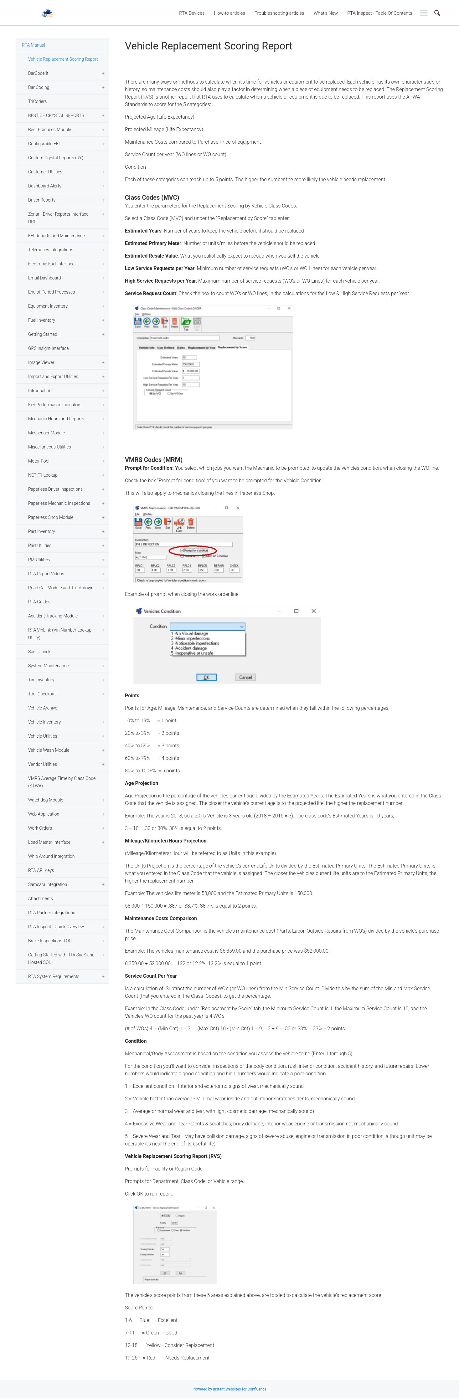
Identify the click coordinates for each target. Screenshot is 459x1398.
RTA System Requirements (53, 976)
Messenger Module (46, 432)
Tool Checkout (42, 693)
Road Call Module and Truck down (61, 587)
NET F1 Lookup (43, 475)
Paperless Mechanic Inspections (59, 503)
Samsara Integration (47, 884)
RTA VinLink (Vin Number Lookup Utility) (59, 633)
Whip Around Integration (51, 856)
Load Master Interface (49, 842)
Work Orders (40, 828)
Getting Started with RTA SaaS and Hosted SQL (61, 958)
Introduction (39, 390)
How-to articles (229, 13)
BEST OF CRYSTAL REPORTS (56, 115)
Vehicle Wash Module (48, 750)
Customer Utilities (45, 171)
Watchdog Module (45, 799)
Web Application (43, 814)
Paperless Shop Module (51, 517)
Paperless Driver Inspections (55, 489)
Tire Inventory (41, 679)
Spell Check (39, 651)
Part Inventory (41, 531)
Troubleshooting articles (279, 13)
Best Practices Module (49, 129)
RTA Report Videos (46, 573)
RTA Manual (33, 45)
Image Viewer (41, 362)
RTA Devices (192, 13)
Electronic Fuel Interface (51, 263)
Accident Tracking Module (53, 615)
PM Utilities (39, 559)
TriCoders (37, 101)
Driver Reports (41, 199)
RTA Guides (39, 601)
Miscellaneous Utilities (49, 446)
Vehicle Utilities (42, 736)
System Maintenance (48, 665)
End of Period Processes (51, 291)
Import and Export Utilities (53, 376)
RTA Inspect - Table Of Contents (379, 13)
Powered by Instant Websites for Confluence (229, 1389)
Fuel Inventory (41, 320)
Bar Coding (38, 87)
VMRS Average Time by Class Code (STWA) (61, 782)
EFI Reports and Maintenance (56, 235)
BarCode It (38, 73)
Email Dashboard (44, 277)
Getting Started (42, 334)
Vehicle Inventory (44, 722)
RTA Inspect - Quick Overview (56, 926)
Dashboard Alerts (44, 185)
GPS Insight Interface (48, 348)
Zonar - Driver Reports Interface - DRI (59, 218)
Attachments (40, 898)
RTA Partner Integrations (51, 912)
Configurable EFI (44, 143)
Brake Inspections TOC (50, 940)
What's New (326, 13)
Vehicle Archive (42, 707)
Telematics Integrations (50, 249)
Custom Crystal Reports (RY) (55, 157)
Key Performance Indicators (54, 404)
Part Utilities (39, 545)
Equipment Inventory (48, 306)
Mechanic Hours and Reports (56, 418)
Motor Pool (38, 460)
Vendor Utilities (42, 764)
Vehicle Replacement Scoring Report (63, 59)
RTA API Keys (41, 870)
